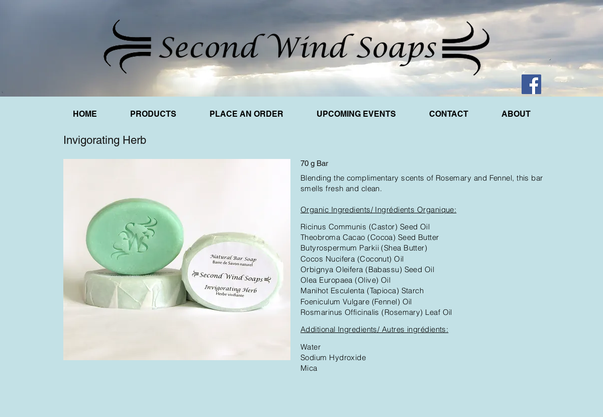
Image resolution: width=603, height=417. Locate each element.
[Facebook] (531, 84)
